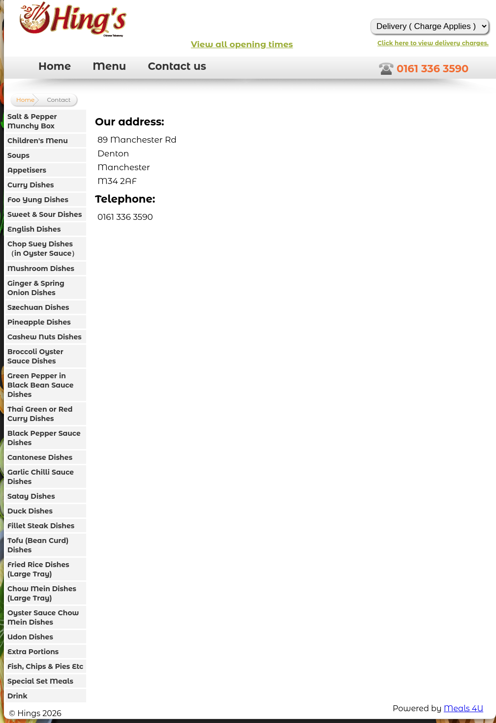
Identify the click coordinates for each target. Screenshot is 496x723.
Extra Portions (33, 651)
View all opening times (242, 44)
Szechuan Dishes (38, 307)
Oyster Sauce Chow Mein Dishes (43, 617)
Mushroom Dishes (40, 268)
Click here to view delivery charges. (433, 43)
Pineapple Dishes (39, 322)
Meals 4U (463, 708)
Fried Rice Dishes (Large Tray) (38, 569)
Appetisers (26, 170)
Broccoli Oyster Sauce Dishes (35, 356)
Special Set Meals (40, 681)
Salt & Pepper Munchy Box (32, 121)
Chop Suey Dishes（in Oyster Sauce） (42, 249)
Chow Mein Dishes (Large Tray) (41, 593)
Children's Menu (37, 140)
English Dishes (34, 229)
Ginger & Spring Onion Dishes (35, 288)
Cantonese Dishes (39, 457)
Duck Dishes (30, 511)
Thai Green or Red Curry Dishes (40, 414)
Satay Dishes (31, 496)
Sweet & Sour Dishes (44, 214)
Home (54, 66)
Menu (109, 66)
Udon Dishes (30, 637)
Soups (18, 155)
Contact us (177, 66)
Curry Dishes (30, 185)
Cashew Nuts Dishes (44, 336)
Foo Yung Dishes (37, 199)
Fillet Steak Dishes (40, 525)
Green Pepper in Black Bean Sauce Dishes (40, 385)
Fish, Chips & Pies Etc (45, 666)
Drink (17, 696)
